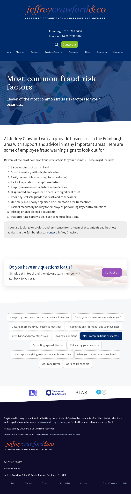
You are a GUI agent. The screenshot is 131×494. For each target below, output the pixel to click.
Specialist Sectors (53, 51)
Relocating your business (84, 345)
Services (35, 51)
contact (52, 232)
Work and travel (51, 363)
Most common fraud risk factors (101, 336)
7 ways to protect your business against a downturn (39, 317)
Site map (45, 483)
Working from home (77, 363)
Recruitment (102, 51)
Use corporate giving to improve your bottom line (42, 354)
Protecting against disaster (48, 345)
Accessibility (65, 483)
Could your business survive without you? (98, 317)
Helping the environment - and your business (93, 326)
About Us (21, 51)
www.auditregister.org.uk (55, 422)
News (88, 51)
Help (125, 483)
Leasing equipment (66, 336)
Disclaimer (84, 483)
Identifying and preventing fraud (29, 336)
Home (8, 51)
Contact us (69, 44)
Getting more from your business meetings (37, 326)
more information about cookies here (61, 434)
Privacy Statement (110, 483)
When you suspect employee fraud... (97, 354)
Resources (74, 51)
